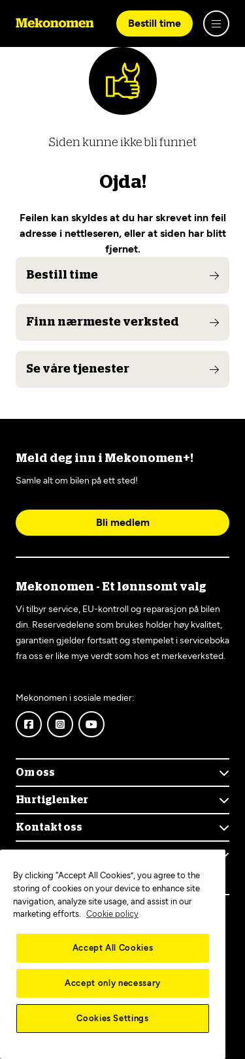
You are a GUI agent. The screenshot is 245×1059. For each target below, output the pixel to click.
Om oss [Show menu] (35, 772)
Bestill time (154, 23)
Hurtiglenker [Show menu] (52, 800)
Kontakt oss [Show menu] (49, 827)
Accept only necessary (113, 983)
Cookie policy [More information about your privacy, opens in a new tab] (112, 914)
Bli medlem (123, 522)
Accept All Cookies (113, 948)
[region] (112, 954)
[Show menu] (216, 23)
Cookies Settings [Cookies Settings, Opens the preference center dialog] (112, 1018)
